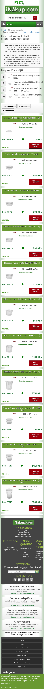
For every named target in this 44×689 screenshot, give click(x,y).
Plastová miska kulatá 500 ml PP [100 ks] (22, 371)
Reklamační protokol (39, 558)
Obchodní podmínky (10, 546)
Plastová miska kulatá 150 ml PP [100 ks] (22, 190)
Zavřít (15, 687)
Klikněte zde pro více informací (22, 594)
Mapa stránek (22, 666)
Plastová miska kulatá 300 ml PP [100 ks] (22, 299)
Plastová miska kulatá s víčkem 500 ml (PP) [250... (22, 481)
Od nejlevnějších (9, 106)
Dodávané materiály (22, 663)
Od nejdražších (24, 106)
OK (2, 687)
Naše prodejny (22, 652)
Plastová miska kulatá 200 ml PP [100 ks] (22, 226)
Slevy (22, 640)
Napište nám (22, 655)
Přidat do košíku (35, 146)
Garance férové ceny (26, 549)
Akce (39, 24)
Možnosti (8, 687)
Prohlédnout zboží (26, 127)
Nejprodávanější (22, 648)
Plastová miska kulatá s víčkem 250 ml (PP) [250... (22, 445)
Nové (22, 644)
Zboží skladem (8, 111)
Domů (3, 30)
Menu (11, 24)
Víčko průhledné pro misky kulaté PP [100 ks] (22, 119)
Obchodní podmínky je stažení (39, 553)
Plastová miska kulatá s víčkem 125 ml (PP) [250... (22, 409)
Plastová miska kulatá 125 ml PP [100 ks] (22, 154)
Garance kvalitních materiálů (26, 554)
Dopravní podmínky (10, 550)
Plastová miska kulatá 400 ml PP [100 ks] (22, 335)
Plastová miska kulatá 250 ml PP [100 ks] (22, 263)
